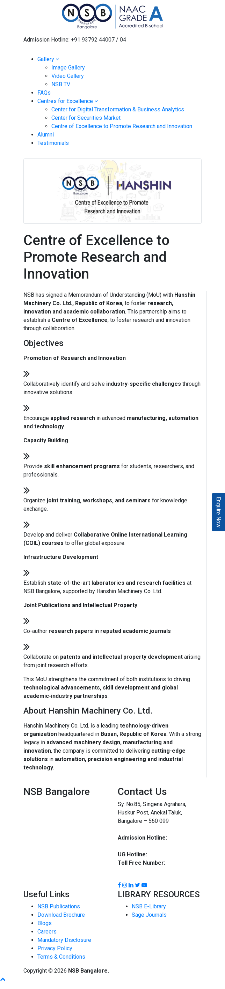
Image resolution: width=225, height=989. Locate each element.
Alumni (45, 134)
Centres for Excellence (67, 101)
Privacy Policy (54, 948)
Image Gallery (68, 67)
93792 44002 (164, 854)
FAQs (44, 92)
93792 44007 (184, 837)
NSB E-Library (149, 906)
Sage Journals (149, 914)
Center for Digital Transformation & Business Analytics (117, 109)
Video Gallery (67, 76)
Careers (47, 931)
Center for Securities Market (86, 118)
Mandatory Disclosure (64, 940)
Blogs (44, 923)
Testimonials (53, 143)
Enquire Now (218, 512)
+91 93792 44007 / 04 (98, 39)
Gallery (48, 59)
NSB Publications (58, 906)
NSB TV (60, 84)
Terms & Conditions (61, 956)
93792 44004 (134, 846)
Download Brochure (61, 914)
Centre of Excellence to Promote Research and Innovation (121, 126)
